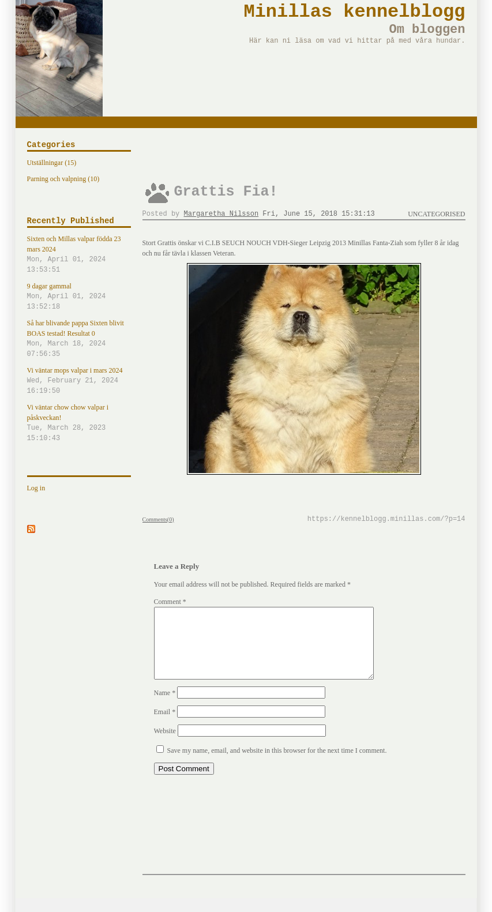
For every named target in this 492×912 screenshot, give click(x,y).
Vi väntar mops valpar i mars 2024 (79, 381)
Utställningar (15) (52, 163)
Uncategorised (436, 214)
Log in (36, 488)
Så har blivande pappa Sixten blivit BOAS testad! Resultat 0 (79, 339)
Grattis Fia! (226, 191)
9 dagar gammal (79, 297)
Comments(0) (158, 519)
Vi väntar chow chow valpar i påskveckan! (79, 423)
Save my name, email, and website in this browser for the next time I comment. (277, 764)
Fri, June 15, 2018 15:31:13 (318, 214)
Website (165, 745)
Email (165, 726)
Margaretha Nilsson (221, 214)
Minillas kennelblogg (354, 11)
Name (165, 707)
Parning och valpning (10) (63, 179)
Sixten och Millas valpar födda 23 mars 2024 (79, 255)
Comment (170, 602)
